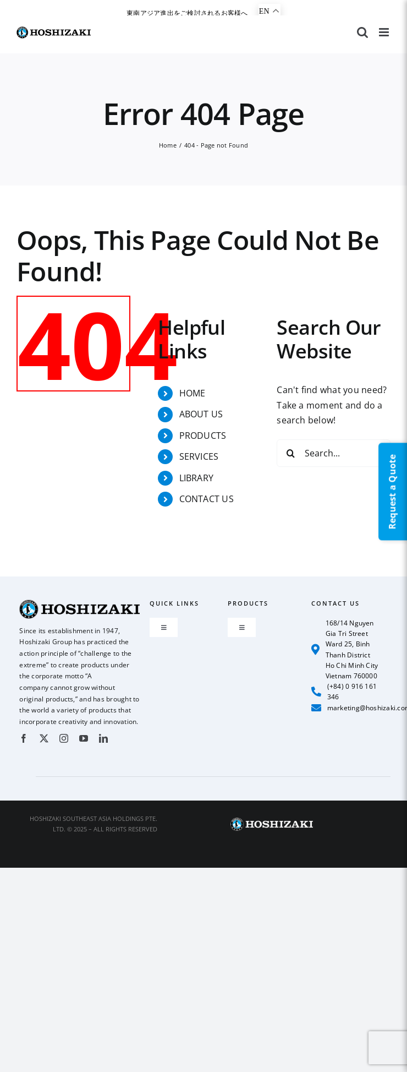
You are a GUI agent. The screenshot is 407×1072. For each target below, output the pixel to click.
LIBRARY (196, 478)
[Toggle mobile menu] (385, 32)
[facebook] (23, 738)
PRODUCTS (203, 435)
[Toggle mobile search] (362, 32)
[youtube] (83, 738)
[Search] (290, 453)
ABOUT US (201, 414)
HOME (192, 393)
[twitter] (44, 738)
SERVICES (199, 456)
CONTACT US (206, 499)
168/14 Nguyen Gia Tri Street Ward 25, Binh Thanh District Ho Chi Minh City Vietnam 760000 (344, 649)
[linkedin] (103, 738)
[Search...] (334, 453)
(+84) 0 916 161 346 (344, 691)
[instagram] (63, 738)
